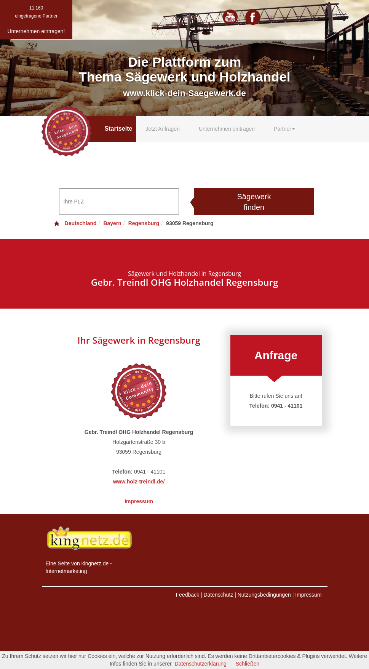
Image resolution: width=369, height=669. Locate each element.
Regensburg (144, 223)
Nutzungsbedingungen (264, 595)
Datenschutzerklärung (201, 664)
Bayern (112, 223)
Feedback (187, 595)
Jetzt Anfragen (162, 129)
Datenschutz (218, 595)
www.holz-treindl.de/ (139, 482)
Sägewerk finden (254, 202)
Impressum (139, 501)
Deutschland (75, 223)
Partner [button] (284, 129)
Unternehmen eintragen (227, 129)
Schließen (247, 664)
